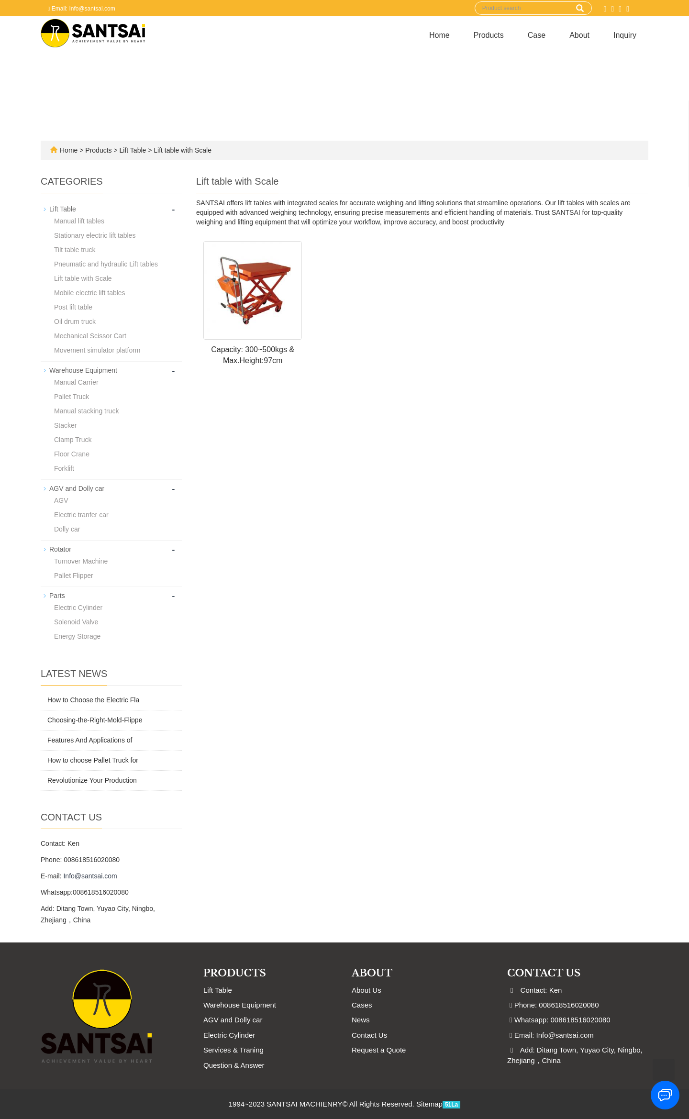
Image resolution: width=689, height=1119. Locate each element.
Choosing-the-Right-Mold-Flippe (94, 720)
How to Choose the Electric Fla (93, 700)
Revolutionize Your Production (92, 780)
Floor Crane (71, 454)
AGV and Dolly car (76, 488)
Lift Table (133, 150)
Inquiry (624, 35)
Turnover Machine (81, 561)
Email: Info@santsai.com (81, 8)
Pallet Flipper (73, 575)
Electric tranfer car (81, 515)
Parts (57, 595)
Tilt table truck (75, 250)
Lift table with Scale (181, 150)
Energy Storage (77, 636)
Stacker (65, 425)
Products (489, 35)
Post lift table (73, 307)
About (579, 35)
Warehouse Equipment (83, 370)
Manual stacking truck (86, 411)
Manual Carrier (76, 382)
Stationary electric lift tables (94, 235)
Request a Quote (379, 1050)
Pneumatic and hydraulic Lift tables (106, 264)
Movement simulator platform (97, 350)
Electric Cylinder (78, 607)
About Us (366, 990)
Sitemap (429, 1104)
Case (536, 35)
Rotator (60, 549)
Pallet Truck (71, 396)
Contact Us (369, 1035)
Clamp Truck (73, 439)
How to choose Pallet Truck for (92, 760)
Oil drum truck (75, 321)
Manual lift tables (79, 221)
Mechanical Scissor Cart (90, 336)
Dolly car (67, 529)
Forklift (64, 468)
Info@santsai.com (90, 876)
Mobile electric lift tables (89, 293)
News (361, 1020)
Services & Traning (233, 1050)
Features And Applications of (89, 740)
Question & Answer (234, 1065)
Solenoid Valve (76, 622)
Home (439, 35)
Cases (362, 1005)
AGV (61, 500)
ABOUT (372, 973)
